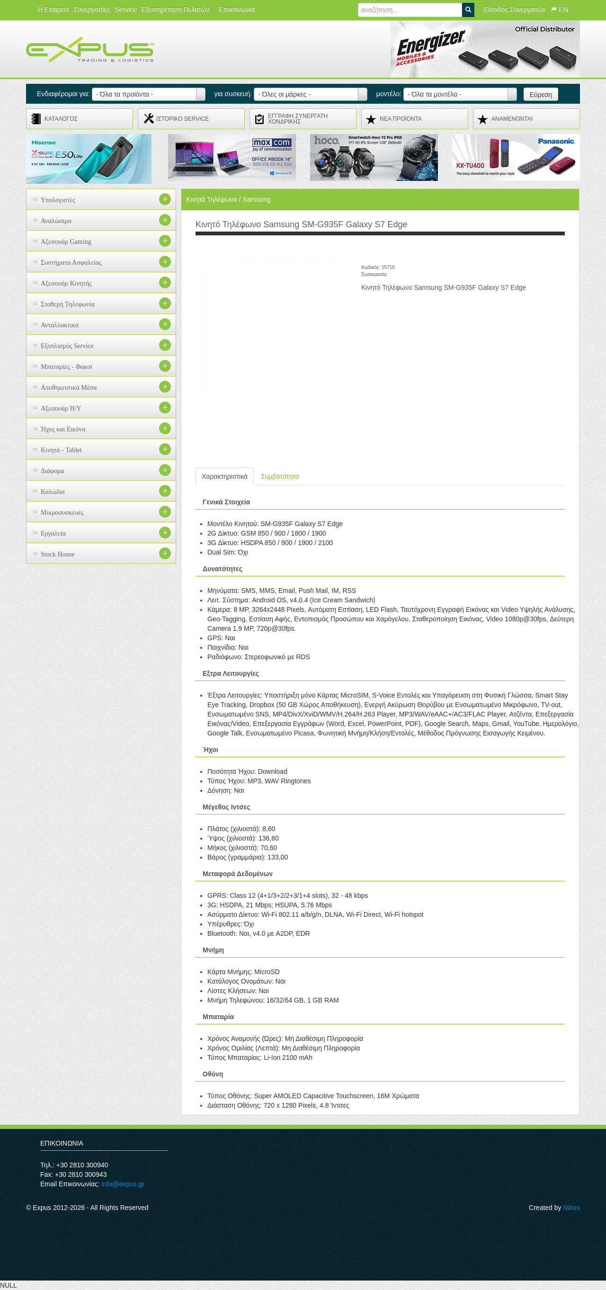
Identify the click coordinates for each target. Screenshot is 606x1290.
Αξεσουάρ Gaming (66, 241)
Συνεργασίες (91, 9)
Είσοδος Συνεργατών (515, 9)
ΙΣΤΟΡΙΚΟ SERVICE (182, 119)
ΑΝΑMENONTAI (512, 119)
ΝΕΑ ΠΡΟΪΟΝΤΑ (401, 119)
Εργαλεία (53, 533)
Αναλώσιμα (56, 220)
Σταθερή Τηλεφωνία (68, 304)
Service (126, 9)
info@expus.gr (122, 1184)
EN (559, 9)
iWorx (571, 1207)
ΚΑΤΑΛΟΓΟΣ (61, 119)
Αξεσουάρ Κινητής (66, 283)
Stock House (57, 554)
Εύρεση (541, 95)
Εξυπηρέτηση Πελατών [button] (178, 9)
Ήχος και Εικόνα (63, 429)
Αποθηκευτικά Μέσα (69, 387)
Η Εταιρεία (53, 9)
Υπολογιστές (58, 200)
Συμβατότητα (280, 476)
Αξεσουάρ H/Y (61, 408)
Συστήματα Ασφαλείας (71, 262)
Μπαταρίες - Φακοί (66, 366)
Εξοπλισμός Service (67, 345)
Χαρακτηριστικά (225, 476)
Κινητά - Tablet (61, 450)
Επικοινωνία (237, 9)
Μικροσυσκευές (62, 512)
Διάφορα (52, 471)
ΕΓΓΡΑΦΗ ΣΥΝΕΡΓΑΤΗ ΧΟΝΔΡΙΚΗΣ (298, 119)
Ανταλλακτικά (60, 325)
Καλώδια (53, 491)
